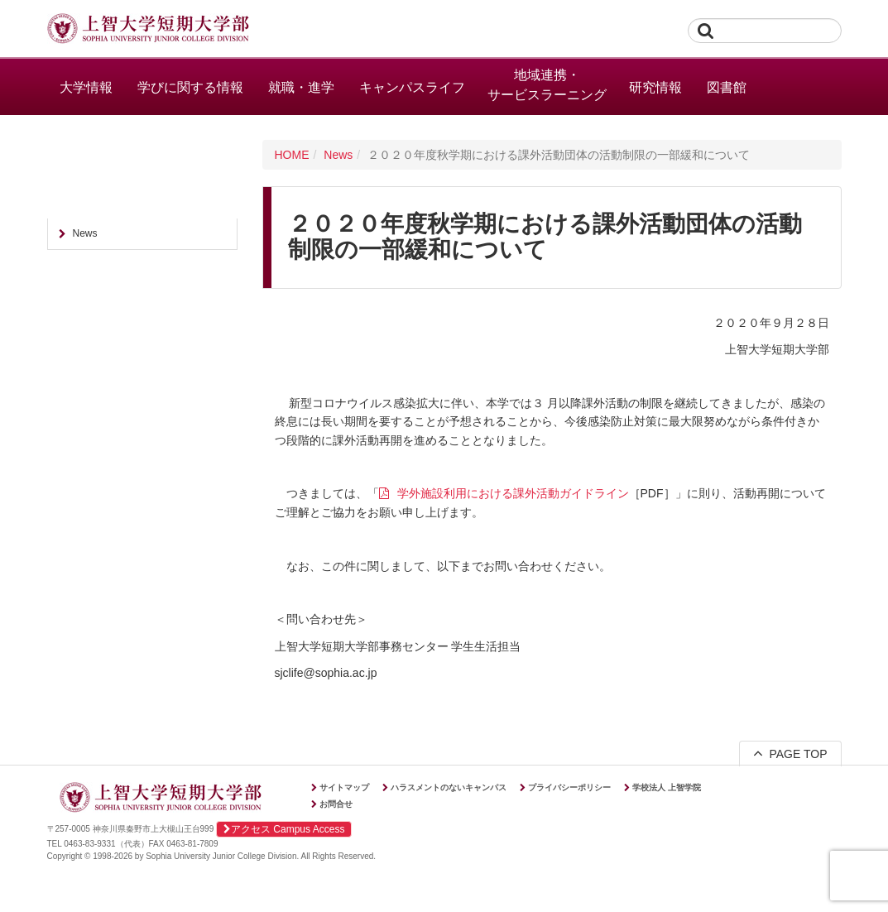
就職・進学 (301, 87)
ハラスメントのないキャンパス (448, 787)
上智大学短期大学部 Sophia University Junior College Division (148, 29)
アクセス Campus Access (283, 829)
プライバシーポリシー (569, 787)
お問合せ (336, 804)
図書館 (726, 87)
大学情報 (86, 87)
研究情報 (655, 87)
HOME (292, 154)
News (338, 154)
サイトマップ (344, 787)
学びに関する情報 (190, 87)
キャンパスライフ (412, 87)
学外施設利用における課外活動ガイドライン (513, 493)
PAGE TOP (790, 753)
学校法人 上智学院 (666, 787)
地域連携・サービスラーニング (547, 85)
